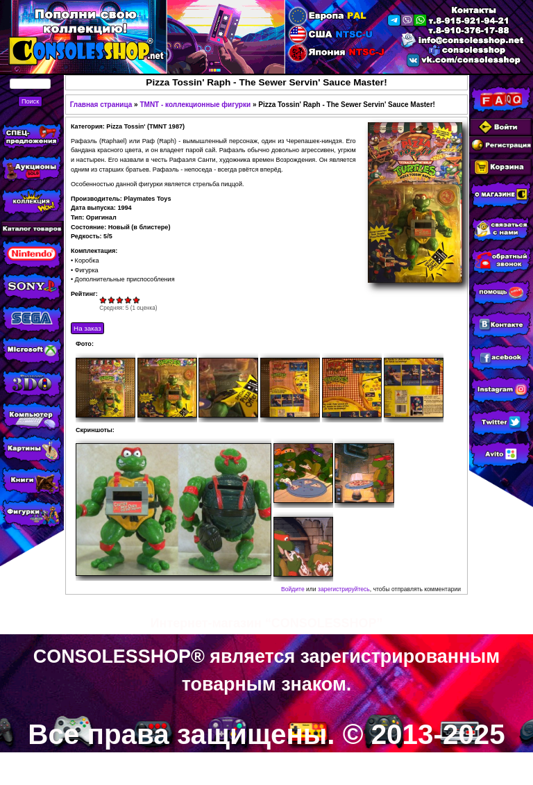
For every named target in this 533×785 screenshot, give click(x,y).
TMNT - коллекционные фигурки (195, 104)
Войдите (293, 589)
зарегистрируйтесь (344, 589)
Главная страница (101, 104)
